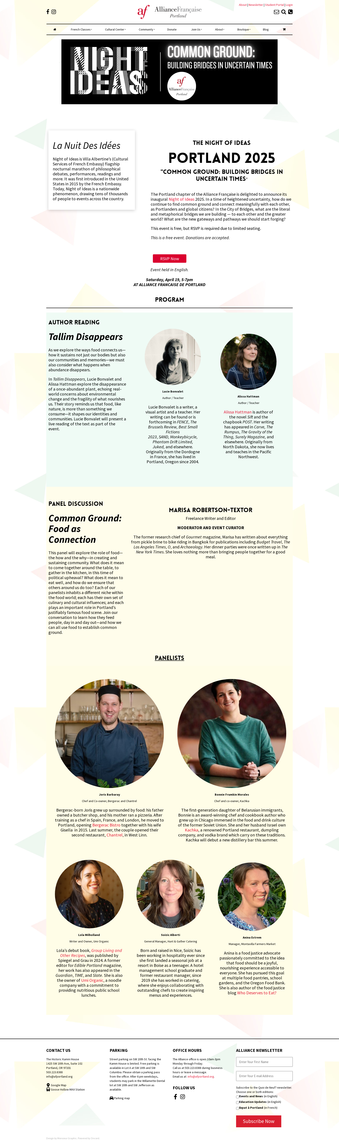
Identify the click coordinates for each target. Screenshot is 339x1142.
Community (146, 29)
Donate (172, 29)
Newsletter (256, 5)
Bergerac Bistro (106, 825)
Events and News (251, 1096)
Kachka (191, 830)
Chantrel (115, 835)
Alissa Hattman (238, 412)
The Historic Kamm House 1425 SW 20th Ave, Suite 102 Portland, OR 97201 (64, 1063)
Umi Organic (92, 980)
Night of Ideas (181, 199)
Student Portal (274, 5)
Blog (266, 29)
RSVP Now (169, 256)
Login (289, 5)
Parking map (120, 1098)
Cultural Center (114, 29)
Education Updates (253, 1102)
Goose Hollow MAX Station (65, 1089)
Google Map (56, 1085)
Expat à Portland (251, 1108)
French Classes (81, 29)
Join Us (195, 29)
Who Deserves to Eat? (257, 992)
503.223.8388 (54, 1072)
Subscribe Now (259, 1121)
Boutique (243, 29)
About (243, 5)
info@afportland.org (59, 1076)
